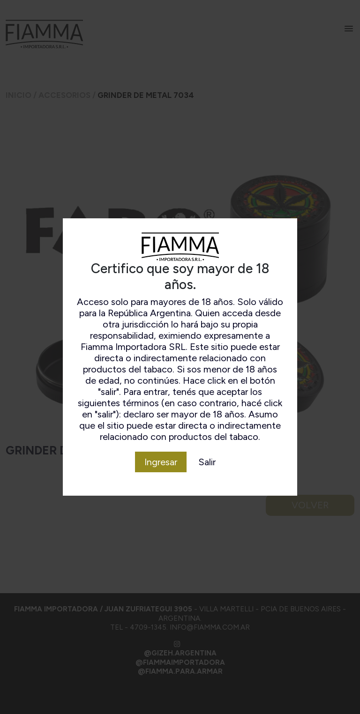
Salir (207, 462)
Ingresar (160, 462)
